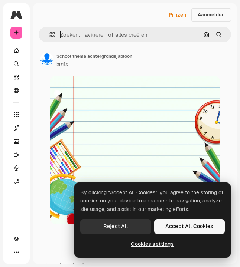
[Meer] (16, 252)
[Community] (16, 90)
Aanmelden (211, 14)
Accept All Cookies (189, 226)
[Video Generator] (16, 155)
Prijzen (177, 14)
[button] (49, 34)
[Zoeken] (16, 64)
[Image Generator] (16, 141)
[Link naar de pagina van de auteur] (46, 59)
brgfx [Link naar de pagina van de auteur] (62, 64)
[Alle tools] (16, 115)
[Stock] (16, 77)
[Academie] (16, 239)
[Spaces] (16, 128)
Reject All (115, 226)
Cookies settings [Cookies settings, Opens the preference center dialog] (152, 244)
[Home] (16, 50)
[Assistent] (16, 181)
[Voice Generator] (16, 168)
